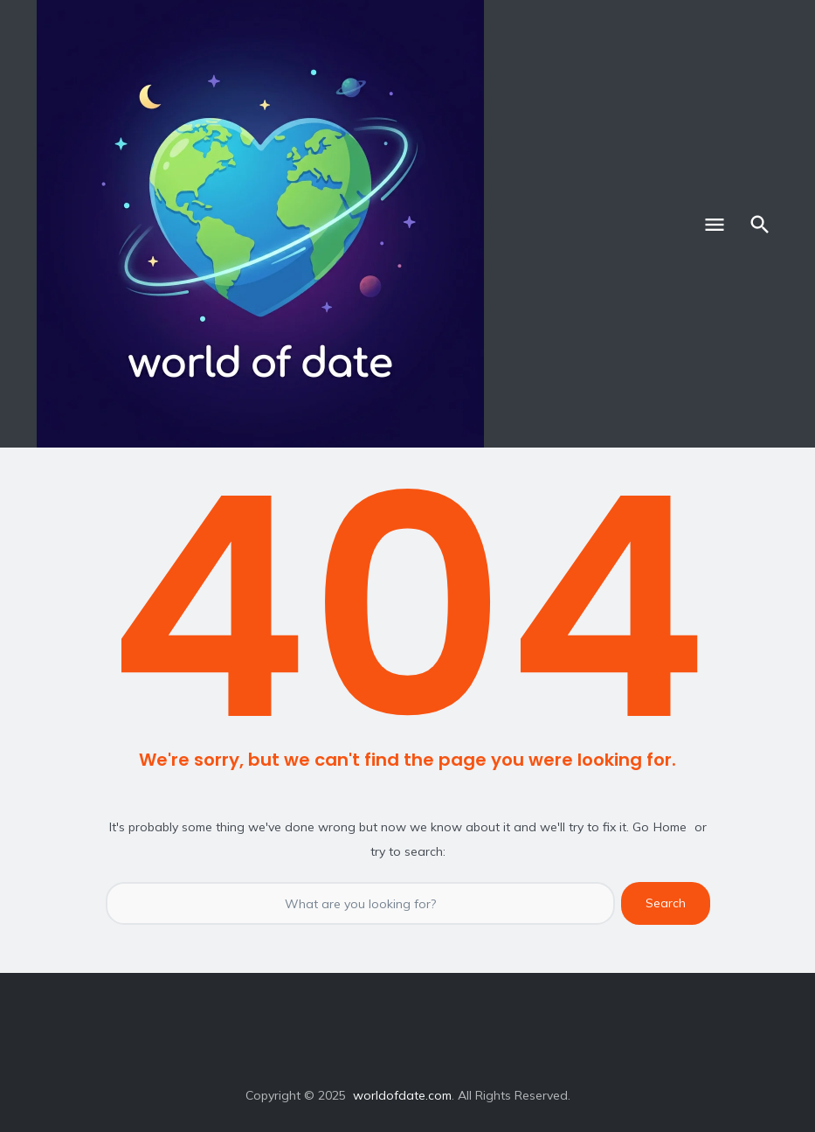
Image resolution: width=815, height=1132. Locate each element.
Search (666, 903)
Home (670, 827)
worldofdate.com (402, 1095)
